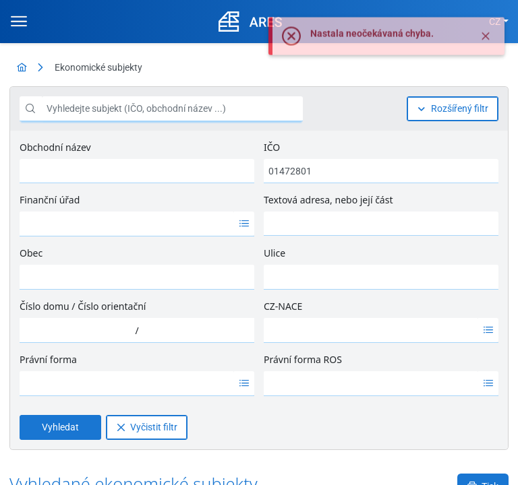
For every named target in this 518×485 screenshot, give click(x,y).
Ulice (274, 253)
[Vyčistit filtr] (147, 427)
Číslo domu (44, 306)
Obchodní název (55, 147)
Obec (31, 253)
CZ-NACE (283, 306)
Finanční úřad (50, 199)
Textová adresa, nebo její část (328, 199)
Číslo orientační (112, 306)
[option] (127, 224)
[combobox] (127, 224)
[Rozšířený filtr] (452, 108)
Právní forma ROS (303, 359)
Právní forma (48, 359)
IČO (272, 147)
